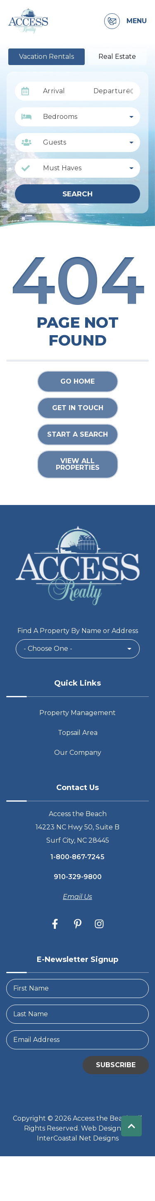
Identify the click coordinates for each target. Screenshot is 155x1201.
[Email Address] (77, 1039)
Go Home (77, 381)
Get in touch (77, 408)
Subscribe (116, 1065)
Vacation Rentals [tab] (46, 56)
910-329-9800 (78, 877)
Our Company (77, 752)
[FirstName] (77, 988)
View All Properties (78, 464)
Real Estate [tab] (117, 56)
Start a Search (77, 434)
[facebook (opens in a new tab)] (56, 924)
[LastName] (77, 1014)
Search (77, 194)
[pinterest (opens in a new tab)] (78, 924)
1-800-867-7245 (77, 857)
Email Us (77, 897)
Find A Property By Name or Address (77, 631)
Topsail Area (78, 733)
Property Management (77, 713)
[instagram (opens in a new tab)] (99, 924)
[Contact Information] (112, 21)
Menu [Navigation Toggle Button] (136, 21)
